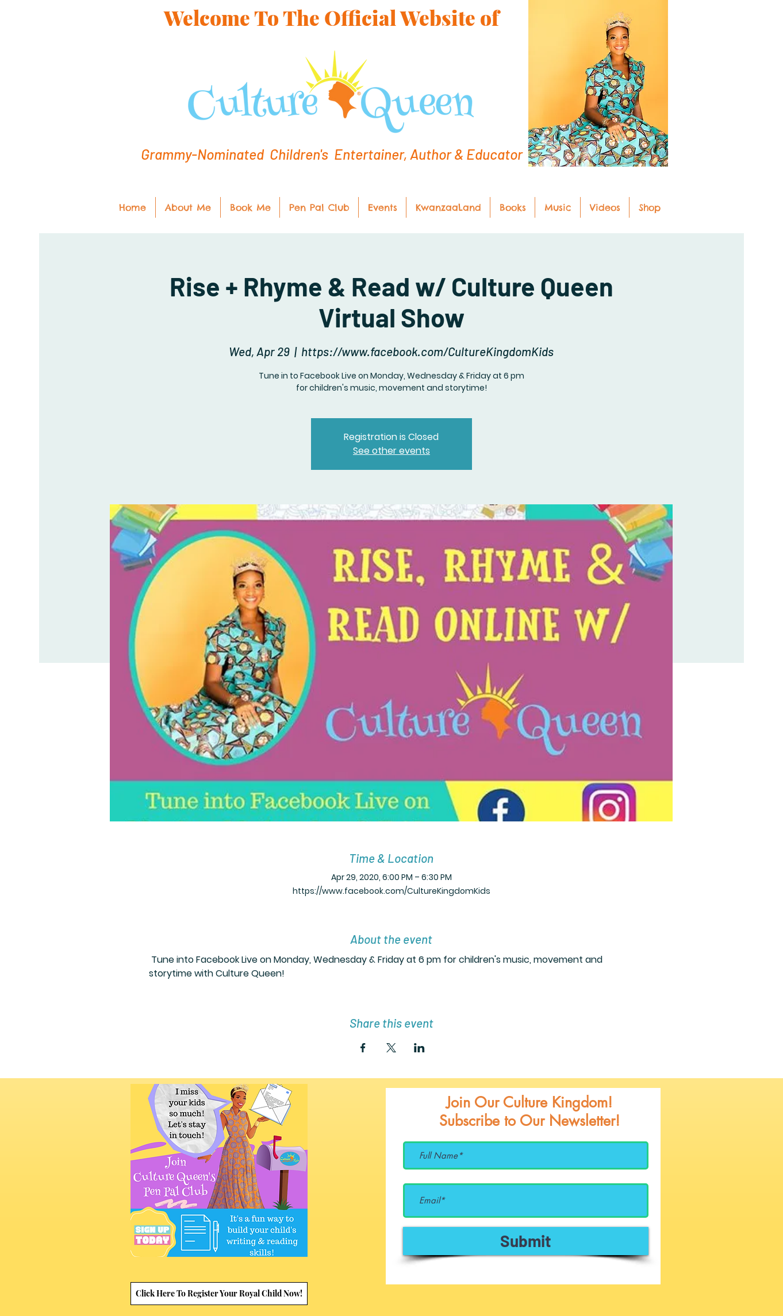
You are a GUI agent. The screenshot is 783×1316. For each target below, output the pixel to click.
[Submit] (525, 1241)
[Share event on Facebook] (363, 1047)
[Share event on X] (391, 1047)
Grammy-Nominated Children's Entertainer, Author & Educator (332, 154)
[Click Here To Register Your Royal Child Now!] (219, 1293)
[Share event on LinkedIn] (419, 1047)
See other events (391, 450)
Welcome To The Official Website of (331, 17)
